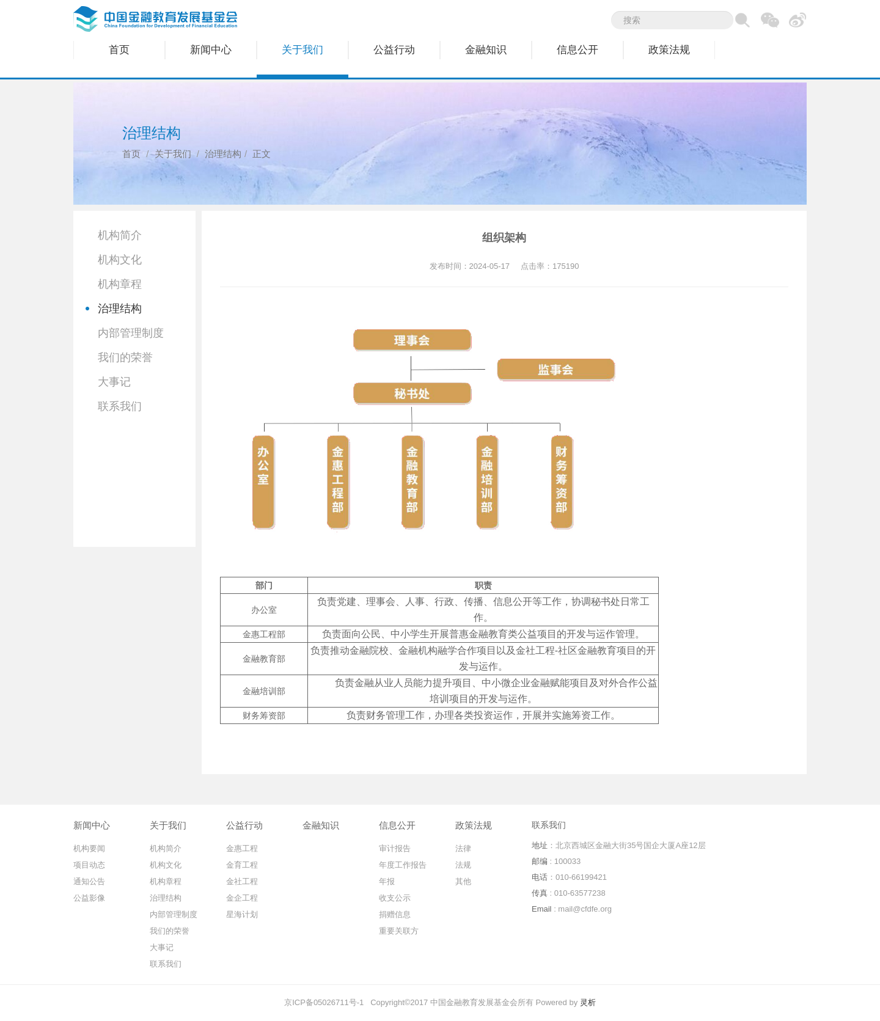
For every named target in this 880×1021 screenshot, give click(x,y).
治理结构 (223, 153)
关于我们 (302, 50)
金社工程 (242, 881)
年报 (387, 881)
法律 (463, 848)
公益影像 (89, 897)
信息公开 (577, 50)
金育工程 (242, 864)
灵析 (588, 1002)
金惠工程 (242, 848)
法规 (463, 864)
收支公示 (395, 897)
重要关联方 (399, 930)
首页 (119, 50)
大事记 (114, 382)
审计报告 (395, 848)
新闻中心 (211, 50)
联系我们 (120, 406)
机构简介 (120, 235)
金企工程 (242, 897)
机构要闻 (89, 848)
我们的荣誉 (125, 357)
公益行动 (394, 50)
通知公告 (89, 881)
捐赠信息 (395, 914)
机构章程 (120, 284)
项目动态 (89, 864)
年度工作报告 (403, 864)
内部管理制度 (131, 333)
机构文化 (120, 260)
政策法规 (669, 50)
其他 (463, 881)
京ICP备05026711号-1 (324, 1002)
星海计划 (242, 914)
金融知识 (486, 50)
